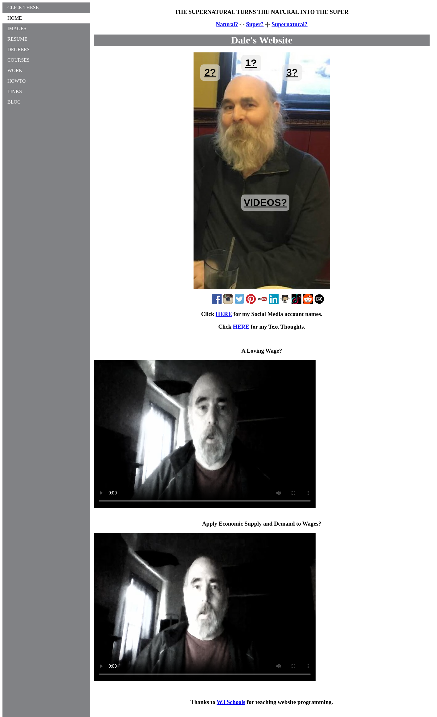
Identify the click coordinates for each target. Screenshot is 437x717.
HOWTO (16, 81)
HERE (224, 314)
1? (251, 62)
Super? (254, 24)
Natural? (227, 24)
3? (292, 72)
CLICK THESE (23, 7)
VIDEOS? (265, 202)
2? (210, 72)
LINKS (14, 91)
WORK (14, 70)
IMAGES (16, 28)
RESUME (17, 39)
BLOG (14, 101)
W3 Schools (231, 702)
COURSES (18, 60)
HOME (14, 18)
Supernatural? (289, 24)
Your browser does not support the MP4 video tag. (205, 434)
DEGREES (18, 49)
